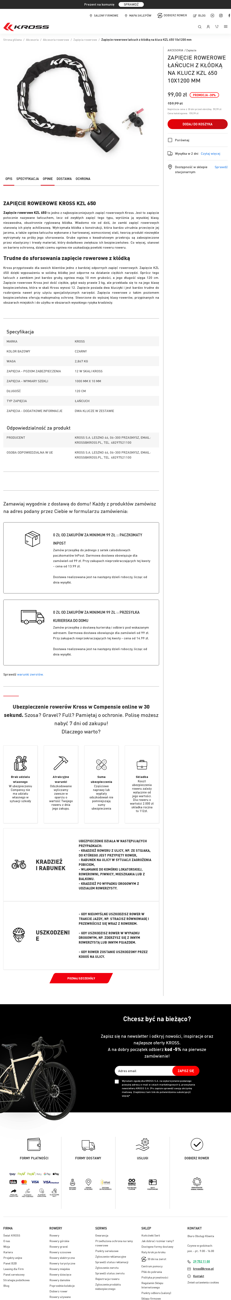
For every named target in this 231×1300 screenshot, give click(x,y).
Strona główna (12, 39)
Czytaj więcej (210, 153)
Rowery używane (60, 1297)
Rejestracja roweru (107, 1279)
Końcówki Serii (150, 1235)
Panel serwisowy (14, 1274)
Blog (202, 15)
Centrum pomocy (152, 1266)
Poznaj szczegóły (81, 978)
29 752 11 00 (201, 1261)
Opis (8, 178)
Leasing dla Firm (13, 1269)
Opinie (48, 178)
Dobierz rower (175, 15)
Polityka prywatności (154, 1277)
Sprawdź (221, 167)
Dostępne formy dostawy (157, 1246)
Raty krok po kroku (153, 1252)
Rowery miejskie (59, 1269)
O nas (6, 1241)
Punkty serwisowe (106, 1251)
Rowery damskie (59, 1280)
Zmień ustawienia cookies (203, 1282)
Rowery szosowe (60, 1252)
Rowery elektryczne (62, 1257)
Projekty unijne (12, 1257)
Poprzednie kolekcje (62, 1285)
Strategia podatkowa (16, 1280)
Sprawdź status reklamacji (111, 1262)
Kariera (8, 1252)
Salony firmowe (106, 15)
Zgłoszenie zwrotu (107, 1267)
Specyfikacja (27, 178)
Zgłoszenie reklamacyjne (110, 1256)
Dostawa (64, 178)
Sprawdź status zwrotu (110, 1273)
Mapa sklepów (140, 15)
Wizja (6, 1246)
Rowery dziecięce (60, 1274)
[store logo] (26, 27)
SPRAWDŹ (131, 4)
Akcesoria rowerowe (56, 39)
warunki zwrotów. (30, 674)
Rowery (54, 1235)
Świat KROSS (11, 1235)
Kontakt (198, 1276)
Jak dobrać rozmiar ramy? (157, 1241)
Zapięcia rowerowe (85, 39)
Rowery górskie (59, 1241)
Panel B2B (10, 1263)
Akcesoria (32, 39)
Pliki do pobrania (151, 1272)
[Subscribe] (185, 1071)
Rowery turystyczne (62, 1263)
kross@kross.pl (203, 1268)
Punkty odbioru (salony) (156, 1293)
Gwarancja (101, 1235)
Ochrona (83, 178)
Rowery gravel (58, 1246)
